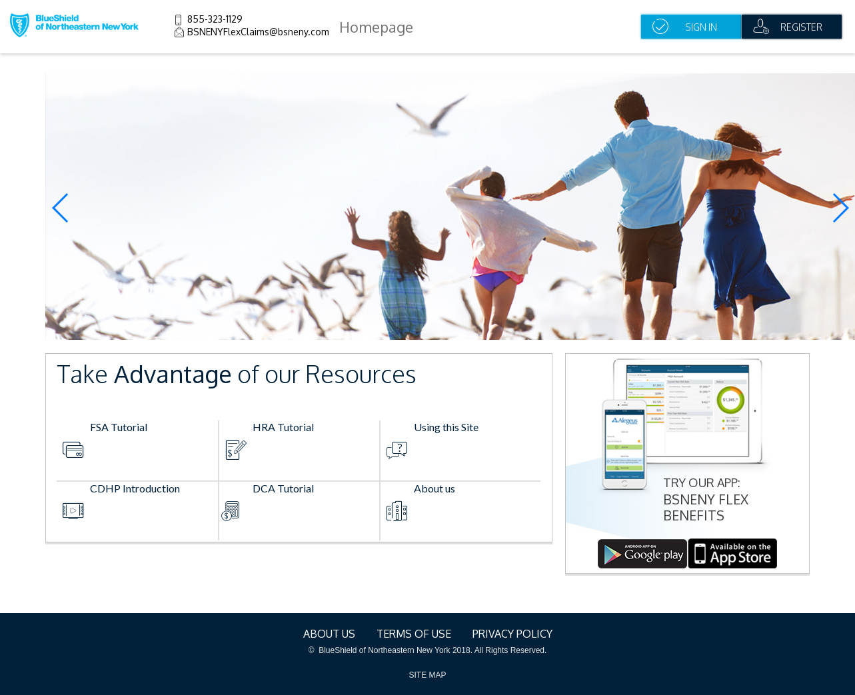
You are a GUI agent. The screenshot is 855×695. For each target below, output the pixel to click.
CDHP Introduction (135, 488)
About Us (329, 633)
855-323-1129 (215, 19)
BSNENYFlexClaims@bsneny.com (258, 31)
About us (434, 488)
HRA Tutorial (283, 426)
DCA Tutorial (283, 488)
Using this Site (446, 426)
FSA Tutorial (118, 426)
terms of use (414, 633)
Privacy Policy (512, 633)
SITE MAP (427, 675)
